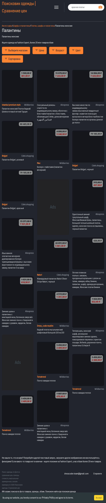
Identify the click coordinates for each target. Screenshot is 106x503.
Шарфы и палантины (21, 25)
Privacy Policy (48, 497)
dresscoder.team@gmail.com (76, 473)
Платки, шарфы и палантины (43, 25)
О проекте (97, 473)
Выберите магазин (15, 50)
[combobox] (86, 7)
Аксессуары (7, 25)
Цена (39, 50)
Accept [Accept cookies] (99, 497)
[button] (56, 7)
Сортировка (12, 59)
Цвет (76, 50)
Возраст (58, 50)
